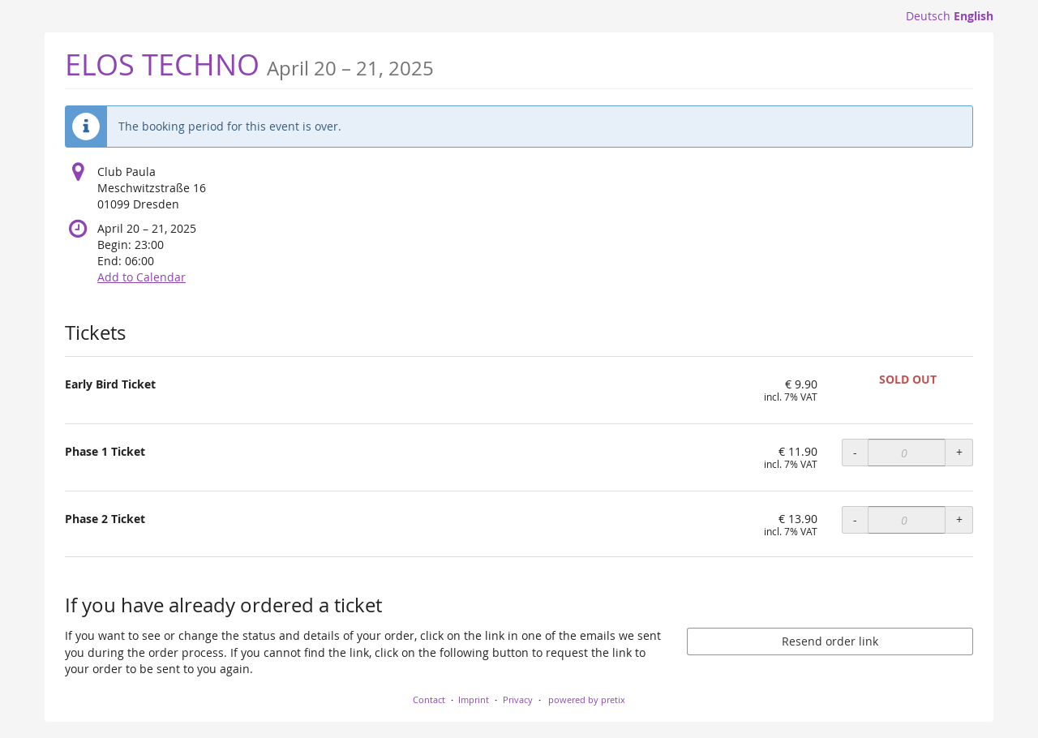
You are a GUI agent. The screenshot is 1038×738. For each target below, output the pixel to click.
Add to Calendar (141, 277)
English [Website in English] (973, 16)
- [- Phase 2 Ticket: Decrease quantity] (855, 519)
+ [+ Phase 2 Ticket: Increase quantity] (959, 519)
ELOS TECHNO (249, 64)
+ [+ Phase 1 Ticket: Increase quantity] (959, 452)
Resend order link (830, 641)
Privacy (518, 699)
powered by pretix (586, 699)
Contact (429, 699)
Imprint (473, 699)
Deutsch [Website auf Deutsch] (928, 16)
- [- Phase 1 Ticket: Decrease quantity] (855, 452)
